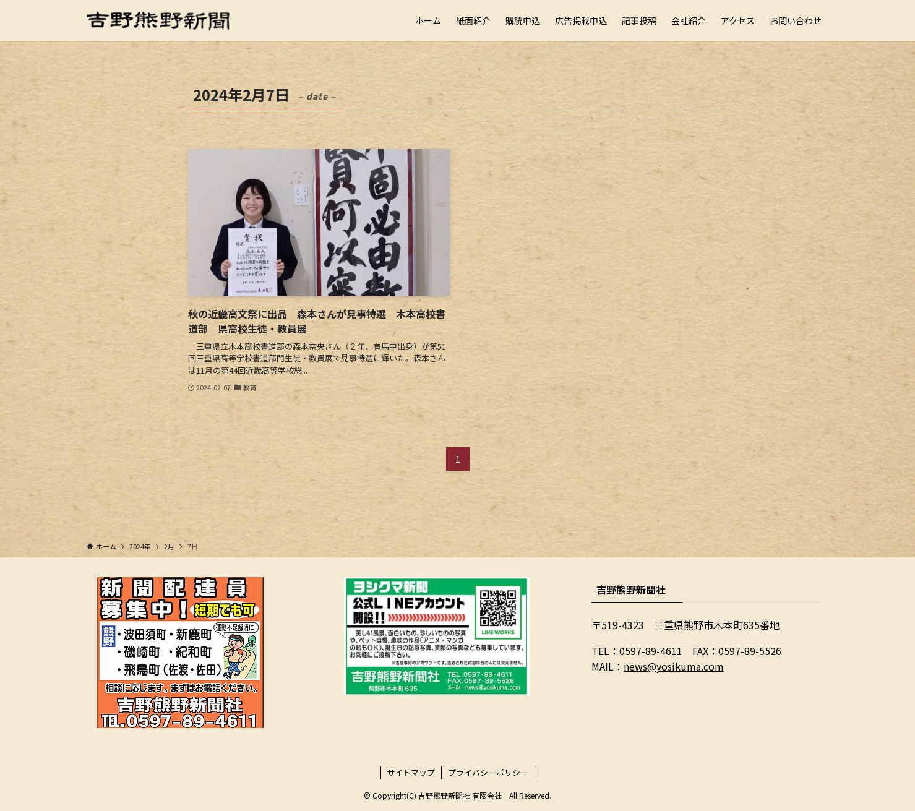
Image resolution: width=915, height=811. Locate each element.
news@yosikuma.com (674, 666)
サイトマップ (411, 772)
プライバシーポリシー (488, 772)
